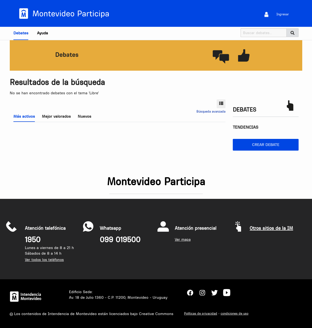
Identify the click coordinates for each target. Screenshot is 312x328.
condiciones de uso (234, 313)
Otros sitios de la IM (271, 228)
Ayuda (42, 32)
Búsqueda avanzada (210, 111)
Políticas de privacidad (200, 313)
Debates (20, 32)
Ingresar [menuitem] (282, 14)
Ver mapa (183, 239)
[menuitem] (267, 14)
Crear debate (265, 144)
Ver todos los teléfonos (44, 259)
